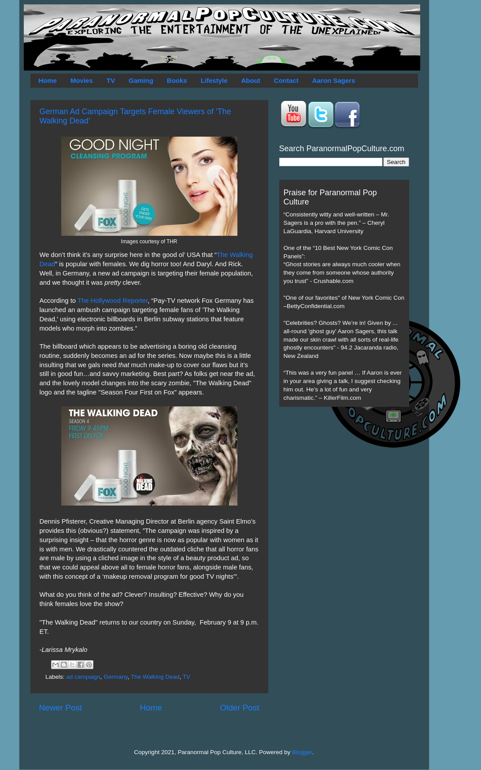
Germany (116, 676)
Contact (286, 80)
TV (111, 80)
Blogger (302, 752)
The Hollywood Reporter (113, 300)
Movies (81, 80)
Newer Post (60, 707)
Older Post (239, 707)
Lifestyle (214, 80)
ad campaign (83, 676)
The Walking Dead (155, 676)
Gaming (141, 80)
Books (177, 80)
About (250, 80)
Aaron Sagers (333, 80)
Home (47, 80)
